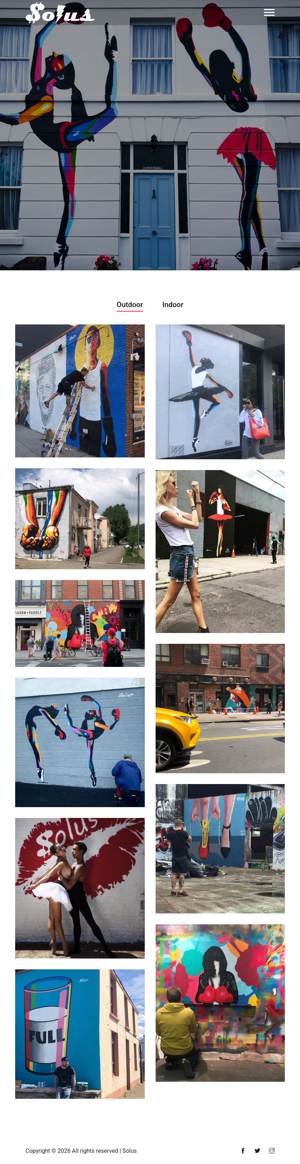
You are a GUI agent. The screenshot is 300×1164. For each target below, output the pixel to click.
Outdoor (130, 304)
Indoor (172, 304)
